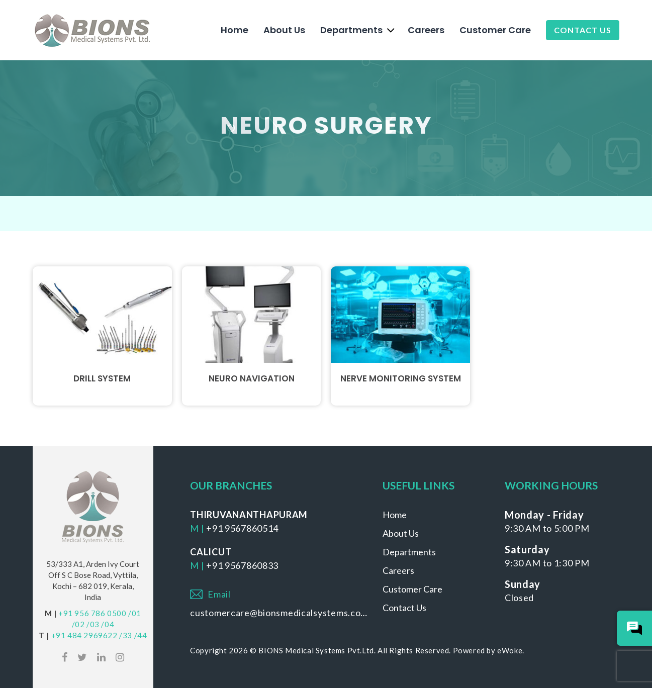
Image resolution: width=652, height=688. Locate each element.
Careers (426, 30)
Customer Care (495, 30)
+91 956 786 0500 (92, 613)
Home (234, 30)
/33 (125, 635)
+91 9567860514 (242, 528)
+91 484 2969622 (84, 635)
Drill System (102, 378)
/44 (140, 635)
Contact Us (582, 30)
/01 (134, 613)
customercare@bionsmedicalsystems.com (278, 612)
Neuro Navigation (252, 378)
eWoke (509, 650)
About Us (284, 30)
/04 (107, 624)
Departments (351, 30)
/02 (78, 624)
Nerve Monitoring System (400, 378)
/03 (93, 624)
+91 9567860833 (242, 565)
